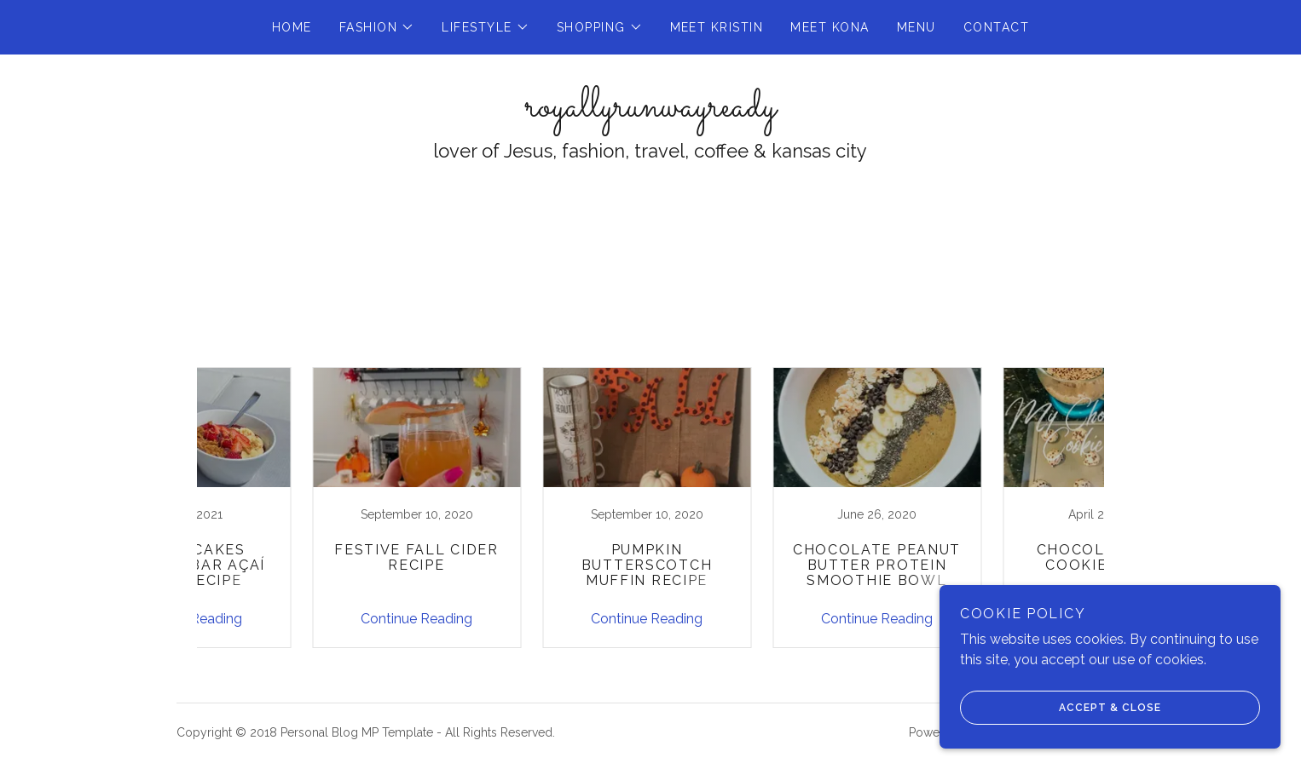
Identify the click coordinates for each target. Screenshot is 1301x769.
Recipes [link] (690, 332)
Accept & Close (1060, 708)
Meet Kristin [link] (717, 27)
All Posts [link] (616, 332)
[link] (650, 111)
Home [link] (292, 27)
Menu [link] (916, 27)
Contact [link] (996, 27)
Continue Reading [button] (305, 619)
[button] (377, 27)
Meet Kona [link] (829, 27)
